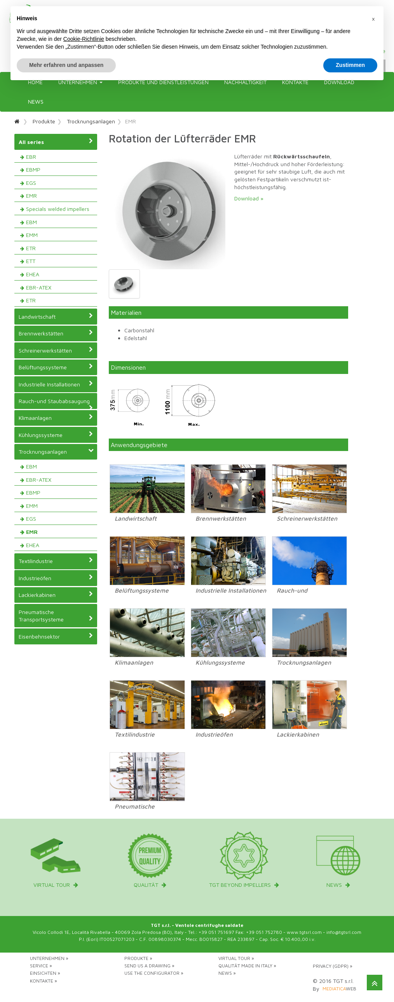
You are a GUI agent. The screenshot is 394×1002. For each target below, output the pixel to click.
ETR (31, 248)
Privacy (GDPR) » (332, 966)
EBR (31, 156)
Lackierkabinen (56, 594)
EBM (31, 222)
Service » (41, 966)
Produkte (44, 121)
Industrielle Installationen (56, 384)
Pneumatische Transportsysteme (56, 616)
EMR (31, 195)
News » (227, 973)
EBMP (33, 169)
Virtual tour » (236, 958)
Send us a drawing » (149, 966)
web (339, 988)
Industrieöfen (56, 577)
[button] (373, 18)
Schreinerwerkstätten (56, 350)
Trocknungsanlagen (91, 121)
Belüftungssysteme (56, 366)
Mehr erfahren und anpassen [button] (66, 65)
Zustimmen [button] (350, 65)
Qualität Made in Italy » (247, 966)
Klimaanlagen (56, 417)
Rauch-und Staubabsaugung (56, 403)
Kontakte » (43, 981)
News (36, 101)
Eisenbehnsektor (56, 636)
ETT (30, 261)
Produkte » (138, 958)
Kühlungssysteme (56, 434)
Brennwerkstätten (56, 333)
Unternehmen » (49, 958)
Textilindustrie (56, 560)
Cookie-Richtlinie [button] (83, 39)
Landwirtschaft (56, 316)
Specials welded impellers (57, 208)
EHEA (32, 274)
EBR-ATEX (38, 287)
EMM (32, 235)
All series (56, 141)
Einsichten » (45, 973)
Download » (248, 198)
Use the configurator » (153, 973)
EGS (31, 182)
